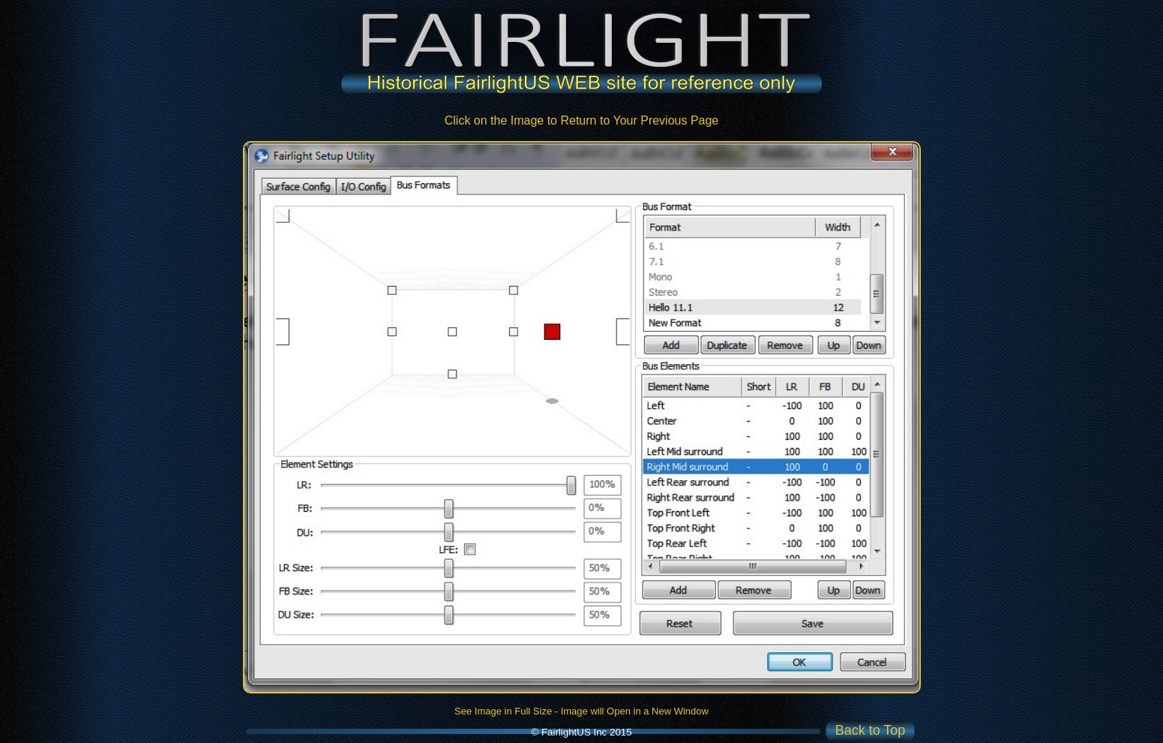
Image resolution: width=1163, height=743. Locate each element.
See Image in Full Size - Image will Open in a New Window (581, 711)
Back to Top (870, 730)
